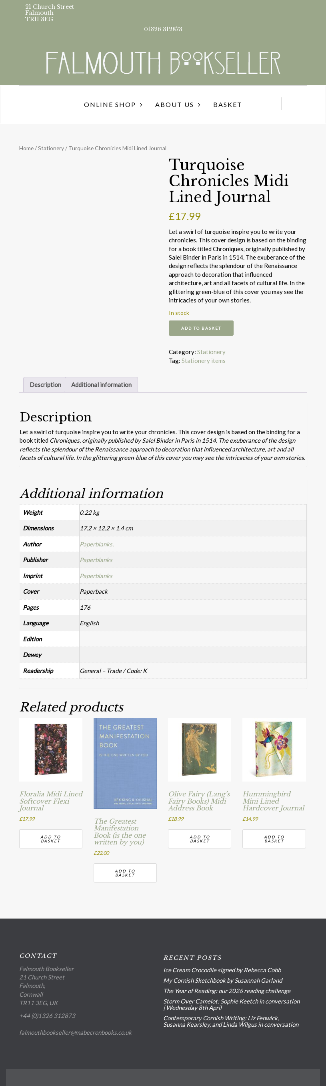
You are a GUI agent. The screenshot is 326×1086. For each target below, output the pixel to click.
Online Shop (110, 104)
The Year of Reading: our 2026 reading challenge (226, 990)
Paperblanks (96, 559)
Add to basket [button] (50, 838)
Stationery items (204, 360)
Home (26, 148)
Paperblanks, (97, 544)
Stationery (51, 148)
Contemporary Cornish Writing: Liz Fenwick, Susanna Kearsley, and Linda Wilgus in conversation (230, 1021)
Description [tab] (45, 384)
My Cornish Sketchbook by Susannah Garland (222, 980)
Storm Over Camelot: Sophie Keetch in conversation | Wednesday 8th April (231, 1004)
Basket (227, 104)
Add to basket (201, 328)
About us (174, 104)
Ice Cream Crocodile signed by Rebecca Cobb (222, 969)
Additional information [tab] (101, 384)
